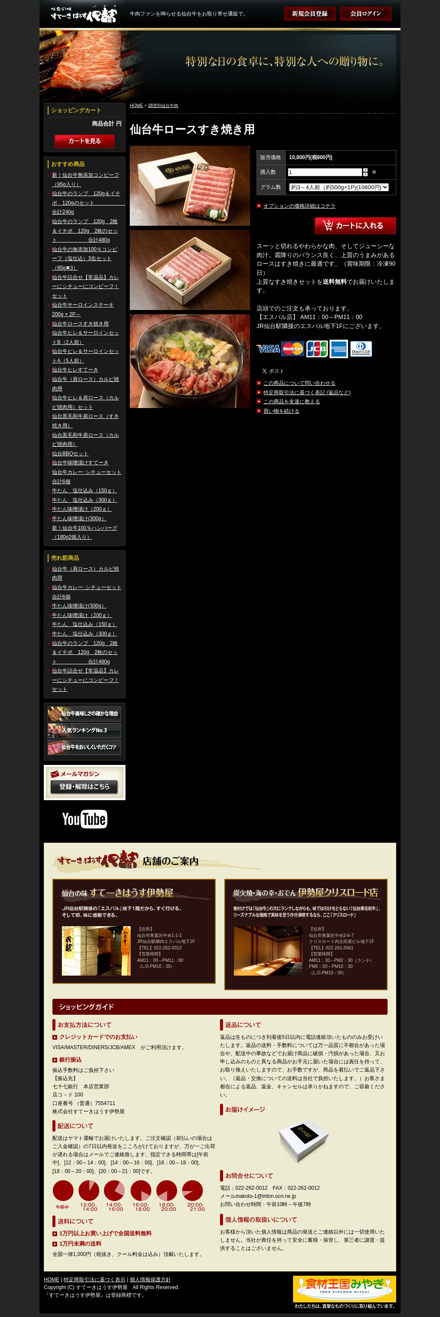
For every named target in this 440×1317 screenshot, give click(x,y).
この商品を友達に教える (291, 402)
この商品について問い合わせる (299, 383)
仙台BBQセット (70, 454)
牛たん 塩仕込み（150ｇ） (84, 491)
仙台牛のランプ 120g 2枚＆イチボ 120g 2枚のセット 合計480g (85, 230)
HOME (136, 105)
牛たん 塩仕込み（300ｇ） (84, 500)
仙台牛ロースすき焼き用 (80, 324)
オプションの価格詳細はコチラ (299, 206)
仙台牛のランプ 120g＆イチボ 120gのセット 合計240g (88, 202)
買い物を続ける (281, 411)
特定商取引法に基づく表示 (94, 1280)
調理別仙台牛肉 (163, 105)
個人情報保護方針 (150, 1280)
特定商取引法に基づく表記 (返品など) (307, 393)
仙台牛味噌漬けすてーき (80, 463)
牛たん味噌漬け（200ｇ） (82, 509)
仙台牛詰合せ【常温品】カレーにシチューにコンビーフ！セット (85, 286)
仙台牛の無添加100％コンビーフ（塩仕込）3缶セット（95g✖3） (84, 258)
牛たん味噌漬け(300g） (79, 519)
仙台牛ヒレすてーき (75, 370)
